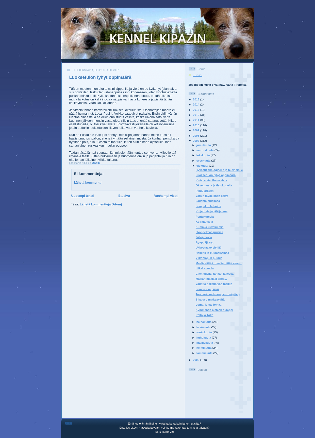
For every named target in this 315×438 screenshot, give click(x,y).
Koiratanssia (204, 221)
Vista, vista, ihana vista (211, 180)
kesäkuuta (203, 327)
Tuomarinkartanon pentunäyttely (218, 294)
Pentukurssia (205, 216)
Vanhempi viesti (166, 196)
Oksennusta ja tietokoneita (214, 185)
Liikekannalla (205, 268)
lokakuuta (203, 155)
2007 (196, 140)
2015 (196, 99)
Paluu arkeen (205, 190)
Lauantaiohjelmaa (208, 200)
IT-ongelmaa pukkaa (209, 232)
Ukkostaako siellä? (209, 247)
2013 (196, 109)
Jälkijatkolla (204, 237)
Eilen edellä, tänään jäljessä (215, 273)
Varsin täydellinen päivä (212, 195)
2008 (196, 135)
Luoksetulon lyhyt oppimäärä (100, 77)
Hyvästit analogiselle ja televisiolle (219, 169)
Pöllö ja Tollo (204, 315)
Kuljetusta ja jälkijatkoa (211, 211)
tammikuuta (204, 353)
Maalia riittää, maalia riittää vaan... (219, 263)
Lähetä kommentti (88, 182)
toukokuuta (204, 332)
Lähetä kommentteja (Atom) (101, 204)
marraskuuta (205, 150)
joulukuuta (204, 145)
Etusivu (124, 196)
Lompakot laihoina (208, 206)
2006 (196, 359)
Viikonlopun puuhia (209, 257)
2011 (196, 119)
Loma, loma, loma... (209, 304)
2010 (196, 125)
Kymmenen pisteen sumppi (214, 309)
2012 (196, 114)
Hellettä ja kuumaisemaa (212, 252)
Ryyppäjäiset (204, 242)
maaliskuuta (205, 342)
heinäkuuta (204, 321)
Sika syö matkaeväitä (210, 299)
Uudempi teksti (82, 196)
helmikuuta (204, 347)
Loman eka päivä (207, 289)
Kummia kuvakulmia (210, 227)
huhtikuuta (204, 337)
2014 (196, 104)
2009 (196, 130)
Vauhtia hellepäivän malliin (214, 283)
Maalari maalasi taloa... (211, 278)
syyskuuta (203, 160)
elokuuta (202, 165)
